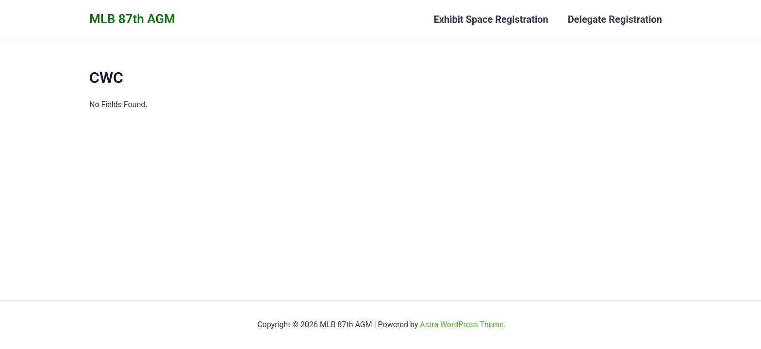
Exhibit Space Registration (491, 19)
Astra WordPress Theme (461, 324)
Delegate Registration (615, 19)
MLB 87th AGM (132, 19)
